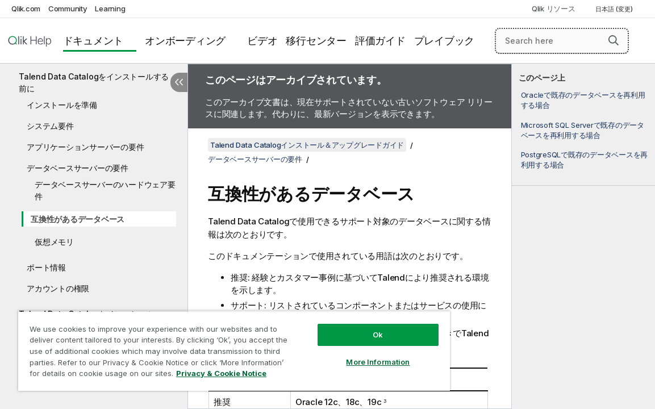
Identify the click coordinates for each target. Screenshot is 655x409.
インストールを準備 (62, 105)
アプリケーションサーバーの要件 (85, 147)
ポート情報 (46, 267)
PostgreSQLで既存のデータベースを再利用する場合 (584, 159)
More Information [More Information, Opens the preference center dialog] (334, 353)
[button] (613, 40)
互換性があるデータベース (77, 219)
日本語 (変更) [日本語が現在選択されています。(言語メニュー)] (615, 9)
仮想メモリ (54, 242)
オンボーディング (185, 41)
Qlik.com (25, 8)
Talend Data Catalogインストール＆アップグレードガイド (307, 144)
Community (67, 8)
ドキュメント (93, 41)
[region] (208, 346)
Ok (334, 326)
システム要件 (50, 126)
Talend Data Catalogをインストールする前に (94, 82)
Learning (110, 8)
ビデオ (262, 41)
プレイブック (444, 41)
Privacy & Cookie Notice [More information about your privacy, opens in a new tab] (121, 375)
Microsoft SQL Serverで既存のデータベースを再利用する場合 (582, 130)
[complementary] (583, 236)
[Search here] (562, 41)
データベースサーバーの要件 (77, 168)
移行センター (316, 41)
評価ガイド (380, 41)
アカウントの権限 (58, 288)
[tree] (93, 213)
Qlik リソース (553, 8)
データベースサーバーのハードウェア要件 (105, 190)
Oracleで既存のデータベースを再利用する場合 (583, 100)
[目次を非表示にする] (178, 82)
